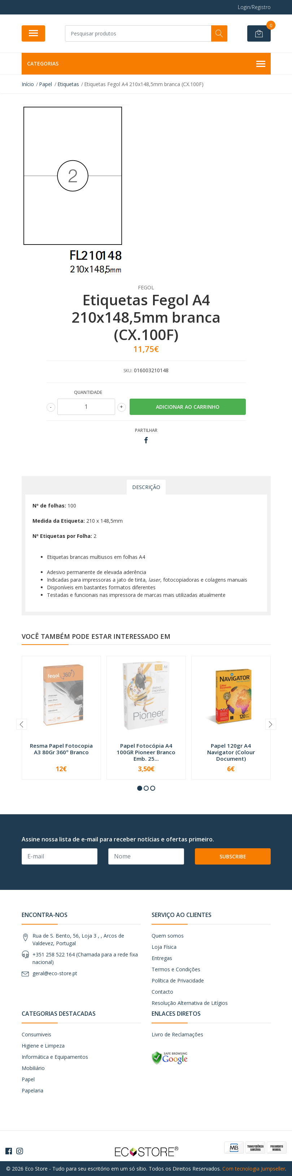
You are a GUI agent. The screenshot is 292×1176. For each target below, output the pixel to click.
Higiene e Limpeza (43, 1045)
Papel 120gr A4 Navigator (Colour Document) (231, 752)
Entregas (162, 958)
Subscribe (232, 856)
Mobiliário (33, 1068)
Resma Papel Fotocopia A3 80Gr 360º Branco (61, 749)
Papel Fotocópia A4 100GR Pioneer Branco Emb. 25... (146, 752)
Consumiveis (36, 1034)
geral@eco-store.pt (54, 973)
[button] (139, 788)
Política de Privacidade (178, 980)
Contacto (162, 991)
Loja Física (164, 946)
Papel (28, 1079)
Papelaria (32, 1090)
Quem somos (168, 935)
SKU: (127, 371)
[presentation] (21, 724)
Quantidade (88, 392)
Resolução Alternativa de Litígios (190, 1002)
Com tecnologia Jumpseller (253, 1168)
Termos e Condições (176, 969)
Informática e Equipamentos (55, 1056)
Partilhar (146, 430)
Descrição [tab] (146, 487)
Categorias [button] (146, 64)
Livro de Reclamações (177, 1034)
